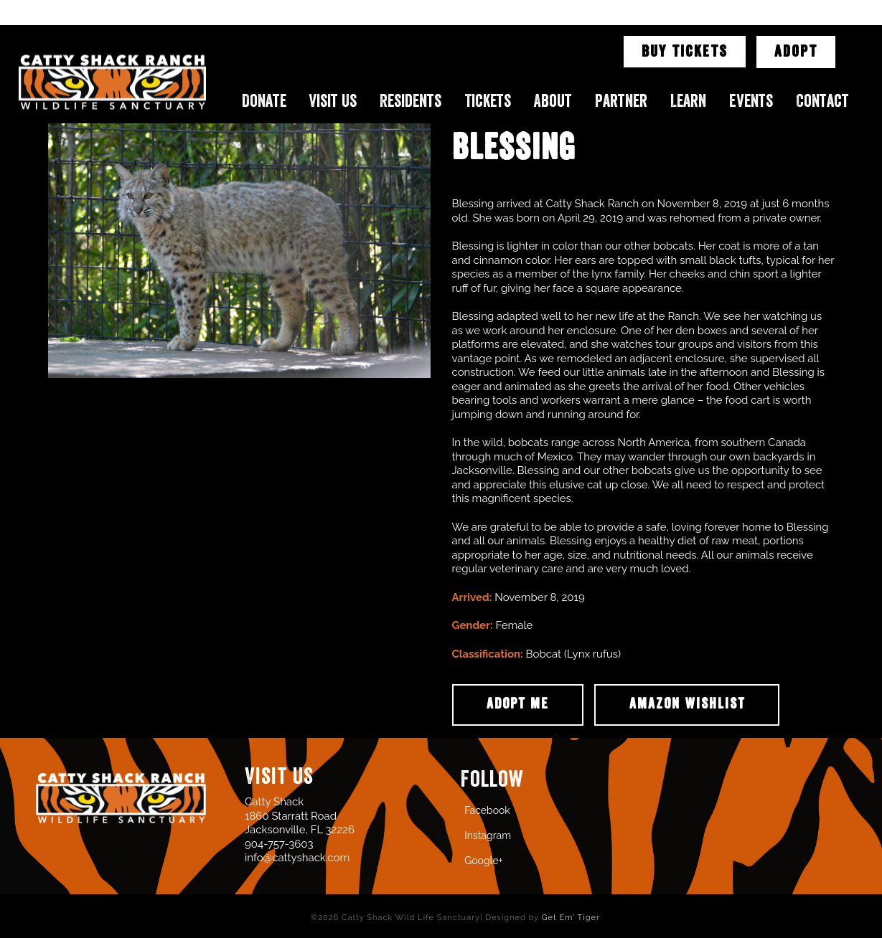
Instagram (487, 835)
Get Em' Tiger (571, 917)
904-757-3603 (279, 844)
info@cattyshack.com (297, 857)
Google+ (483, 860)
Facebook (487, 810)
